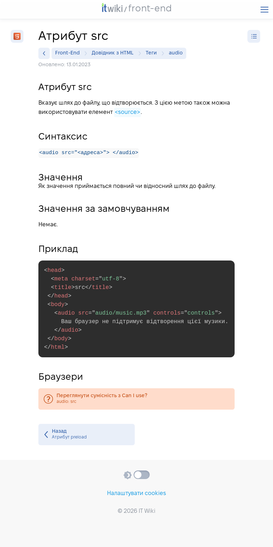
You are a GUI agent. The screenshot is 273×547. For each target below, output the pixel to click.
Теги (153, 53)
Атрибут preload (86, 435)
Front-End (69, 53)
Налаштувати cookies (136, 493)
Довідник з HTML (114, 53)
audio (176, 53)
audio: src (136, 399)
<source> (127, 112)
